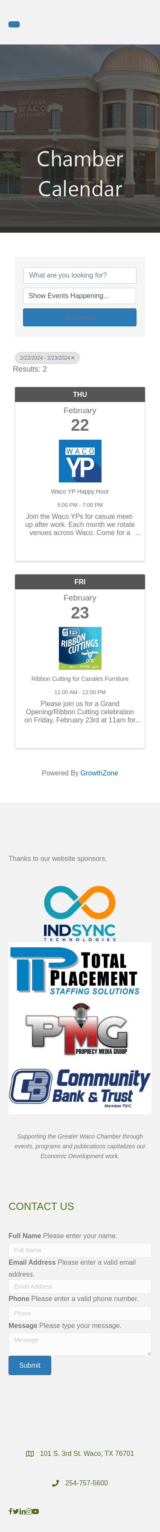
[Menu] (14, 24)
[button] (30, 1365)
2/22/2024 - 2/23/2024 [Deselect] (47, 358)
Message (23, 1325)
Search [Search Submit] (80, 317)
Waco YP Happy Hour (80, 491)
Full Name (25, 1235)
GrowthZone (99, 773)
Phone (19, 1298)
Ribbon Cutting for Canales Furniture (79, 678)
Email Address (32, 1262)
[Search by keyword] (80, 275)
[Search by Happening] (79, 296)
